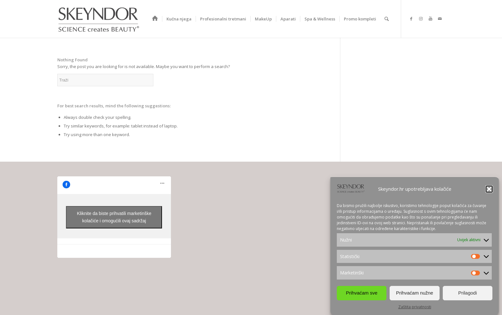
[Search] (386, 19)
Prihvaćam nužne (414, 293)
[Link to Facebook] (411, 18)
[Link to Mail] (440, 18)
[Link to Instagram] (420, 18)
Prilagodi (467, 293)
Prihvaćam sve (361, 293)
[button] (489, 189)
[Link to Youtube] (430, 18)
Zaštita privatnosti (414, 307)
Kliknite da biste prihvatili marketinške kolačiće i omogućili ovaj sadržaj (114, 217)
